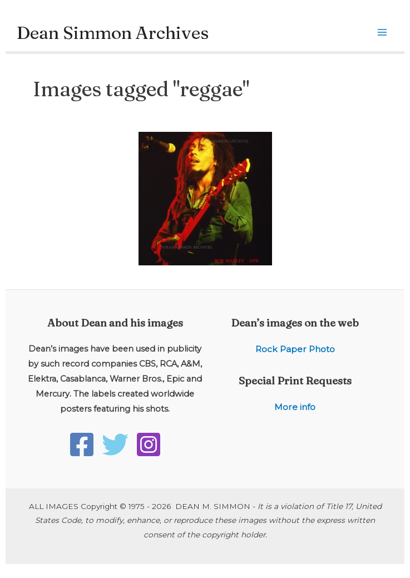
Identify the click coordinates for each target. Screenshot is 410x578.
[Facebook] (81, 444)
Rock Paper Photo (295, 349)
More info (294, 407)
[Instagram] (148, 444)
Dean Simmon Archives (113, 32)
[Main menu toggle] (382, 32)
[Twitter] (115, 444)
